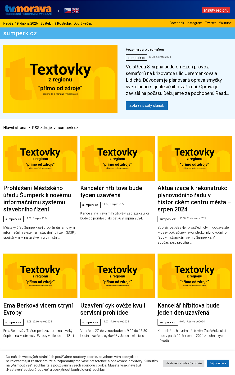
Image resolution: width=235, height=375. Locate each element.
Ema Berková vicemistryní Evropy (26, 282)
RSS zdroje (42, 127)
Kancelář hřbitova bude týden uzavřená (107, 186)
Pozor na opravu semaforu (145, 49)
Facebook (177, 23)
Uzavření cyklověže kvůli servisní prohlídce (110, 282)
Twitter (210, 23)
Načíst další (117, 322)
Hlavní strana (14, 127)
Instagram (194, 23)
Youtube (225, 23)
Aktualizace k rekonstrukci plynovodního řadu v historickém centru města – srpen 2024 (191, 188)
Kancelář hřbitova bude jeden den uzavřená (188, 282)
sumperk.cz (136, 58)
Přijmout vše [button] (218, 363)
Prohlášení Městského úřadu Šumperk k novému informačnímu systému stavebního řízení (37, 188)
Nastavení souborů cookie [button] (184, 363)
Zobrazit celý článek (146, 105)
